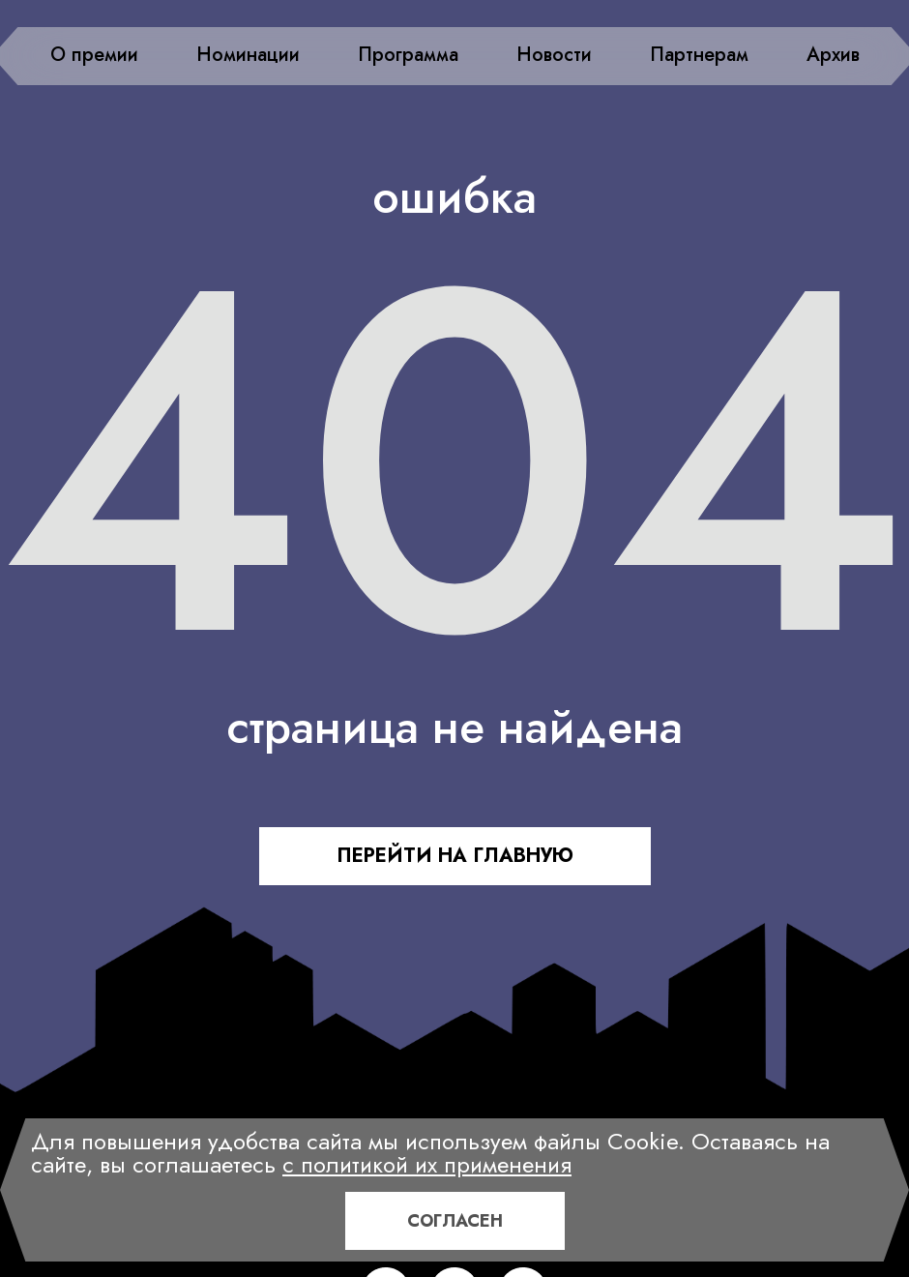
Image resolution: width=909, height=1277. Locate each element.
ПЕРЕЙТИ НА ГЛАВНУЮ (455, 856)
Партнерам (699, 55)
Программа (408, 55)
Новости (554, 55)
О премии (94, 55)
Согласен (455, 1220)
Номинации (248, 55)
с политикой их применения (427, 1164)
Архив (833, 55)
